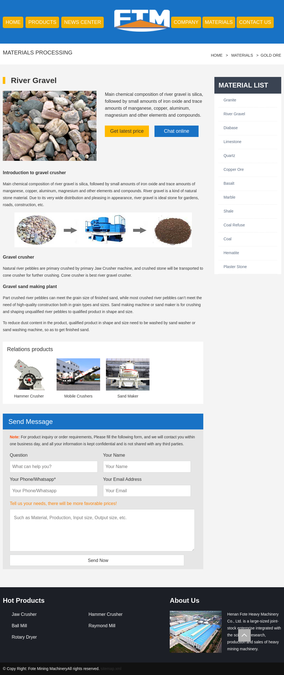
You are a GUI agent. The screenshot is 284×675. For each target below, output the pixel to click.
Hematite (231, 253)
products (42, 22)
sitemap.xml (111, 668)
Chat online (176, 131)
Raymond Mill (101, 625)
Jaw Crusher (24, 614)
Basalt (229, 183)
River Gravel (234, 114)
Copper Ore (234, 169)
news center (82, 22)
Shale (229, 211)
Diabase (231, 128)
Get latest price (127, 131)
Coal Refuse (234, 225)
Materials (219, 22)
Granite (230, 100)
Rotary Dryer (24, 637)
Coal (228, 239)
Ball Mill (19, 625)
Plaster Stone (235, 266)
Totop (244, 635)
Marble (229, 197)
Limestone (233, 141)
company (186, 22)
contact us (255, 22)
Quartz (229, 155)
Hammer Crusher (105, 614)
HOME (13, 22)
